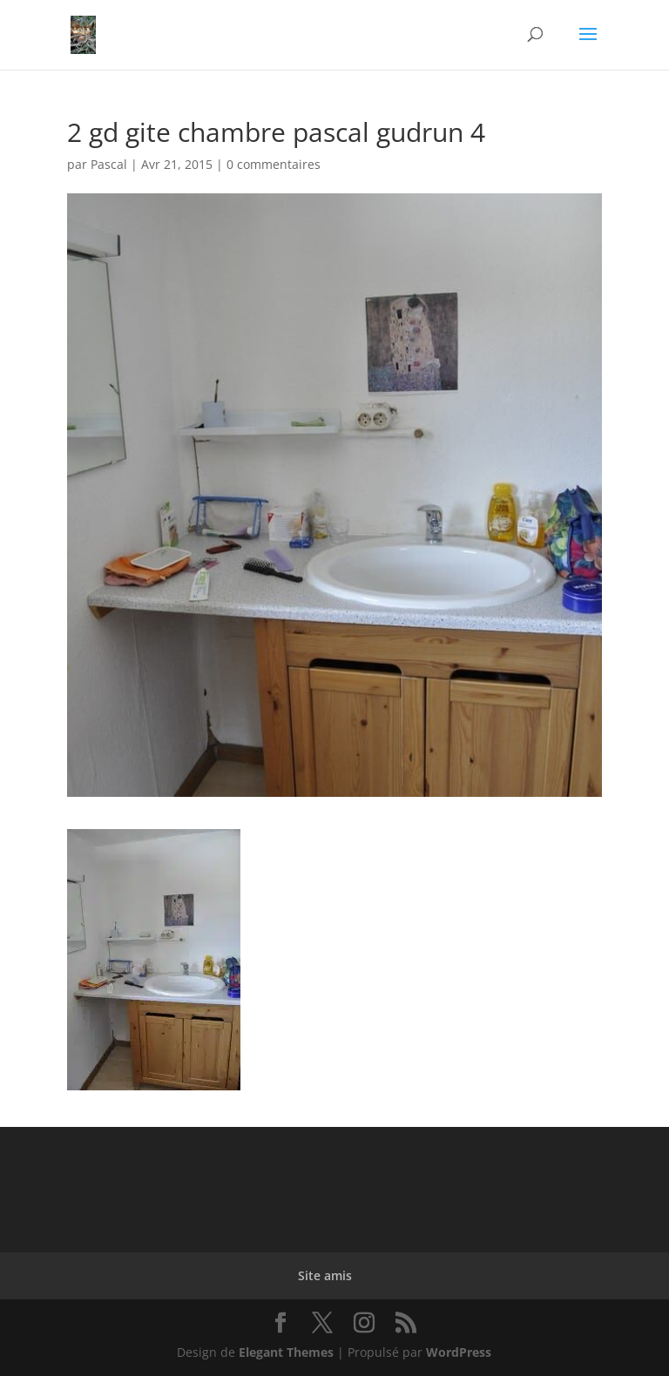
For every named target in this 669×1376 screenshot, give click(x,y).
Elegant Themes (286, 1352)
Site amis (325, 1275)
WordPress (458, 1352)
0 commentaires (273, 164)
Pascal (109, 164)
